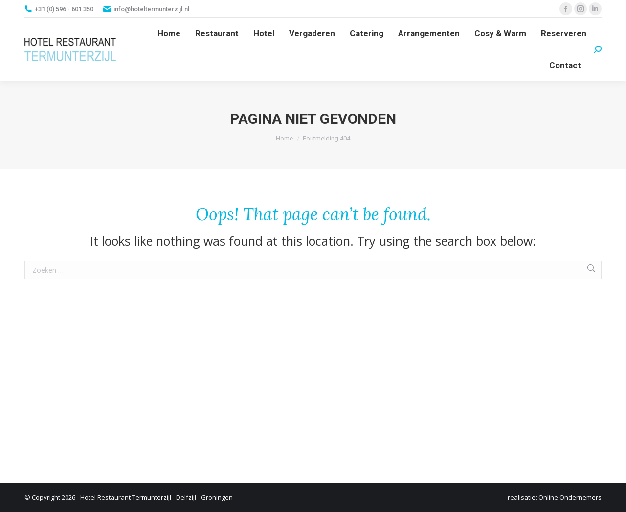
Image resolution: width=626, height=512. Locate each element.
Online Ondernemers (570, 497)
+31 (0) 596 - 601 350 (64, 9)
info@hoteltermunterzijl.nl (151, 9)
